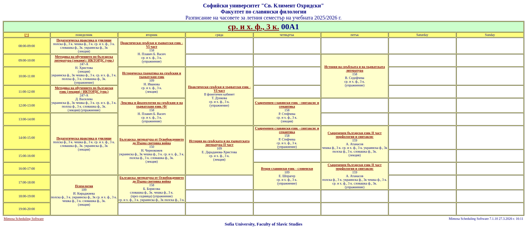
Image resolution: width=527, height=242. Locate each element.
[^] (27, 35)
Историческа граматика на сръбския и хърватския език (151, 75)
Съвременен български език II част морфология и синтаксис (355, 166)
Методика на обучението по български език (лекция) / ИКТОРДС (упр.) (84, 89)
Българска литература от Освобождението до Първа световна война (151, 141)
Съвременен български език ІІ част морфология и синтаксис (355, 134)
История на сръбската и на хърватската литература (354, 68)
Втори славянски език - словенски (287, 168)
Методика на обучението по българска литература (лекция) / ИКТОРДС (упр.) (84, 58)
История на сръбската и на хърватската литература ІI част (219, 143)
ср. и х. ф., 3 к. (253, 26)
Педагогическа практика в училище (84, 40)
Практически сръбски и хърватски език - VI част (151, 44)
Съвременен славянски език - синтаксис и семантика (287, 104)
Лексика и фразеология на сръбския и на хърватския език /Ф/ (151, 104)
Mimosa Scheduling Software (24, 218)
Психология (84, 186)
